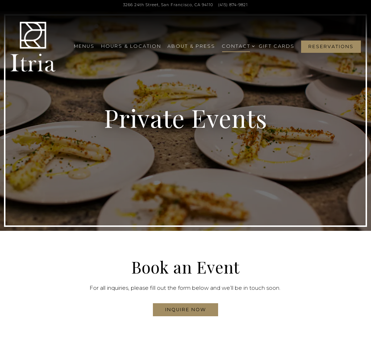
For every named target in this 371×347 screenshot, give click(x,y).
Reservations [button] (331, 46)
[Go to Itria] (168, 5)
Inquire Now (185, 306)
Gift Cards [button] (277, 46)
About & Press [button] (191, 46)
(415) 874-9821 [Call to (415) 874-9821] (233, 5)
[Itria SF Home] (33, 46)
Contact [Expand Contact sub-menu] (237, 45)
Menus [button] (84, 46)
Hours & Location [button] (131, 46)
